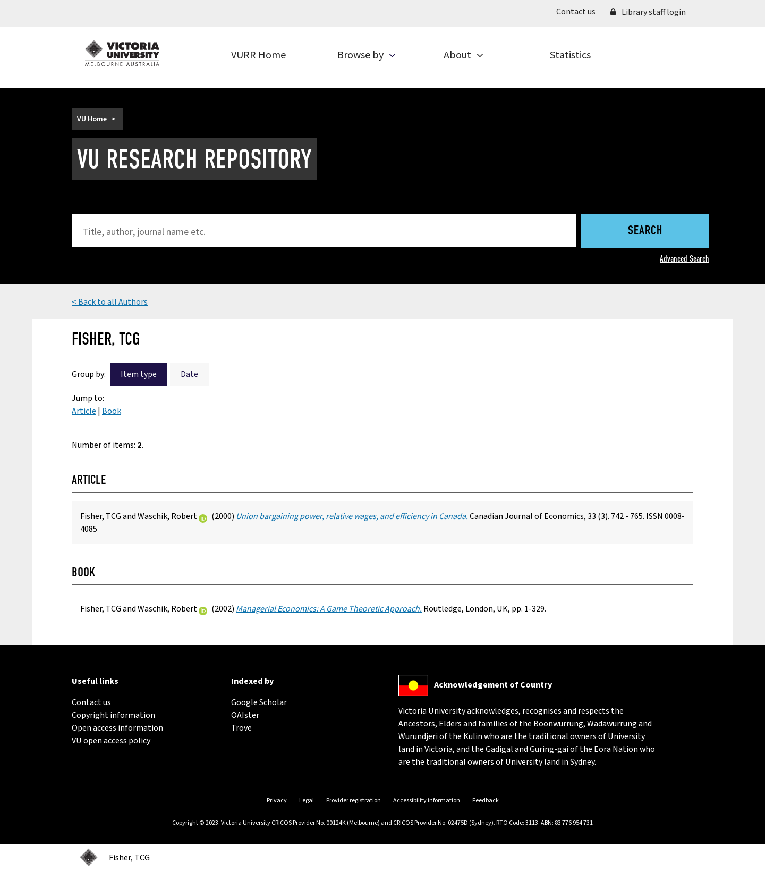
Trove (241, 728)
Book (111, 411)
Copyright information (113, 715)
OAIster (245, 715)
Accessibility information (426, 800)
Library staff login (648, 12)
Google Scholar (259, 702)
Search (645, 231)
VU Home (92, 119)
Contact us (579, 11)
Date (189, 374)
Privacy (277, 800)
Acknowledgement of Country (493, 685)
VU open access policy (111, 741)
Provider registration (353, 800)
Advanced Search (684, 259)
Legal (306, 800)
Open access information (117, 728)
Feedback (485, 800)
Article (84, 411)
